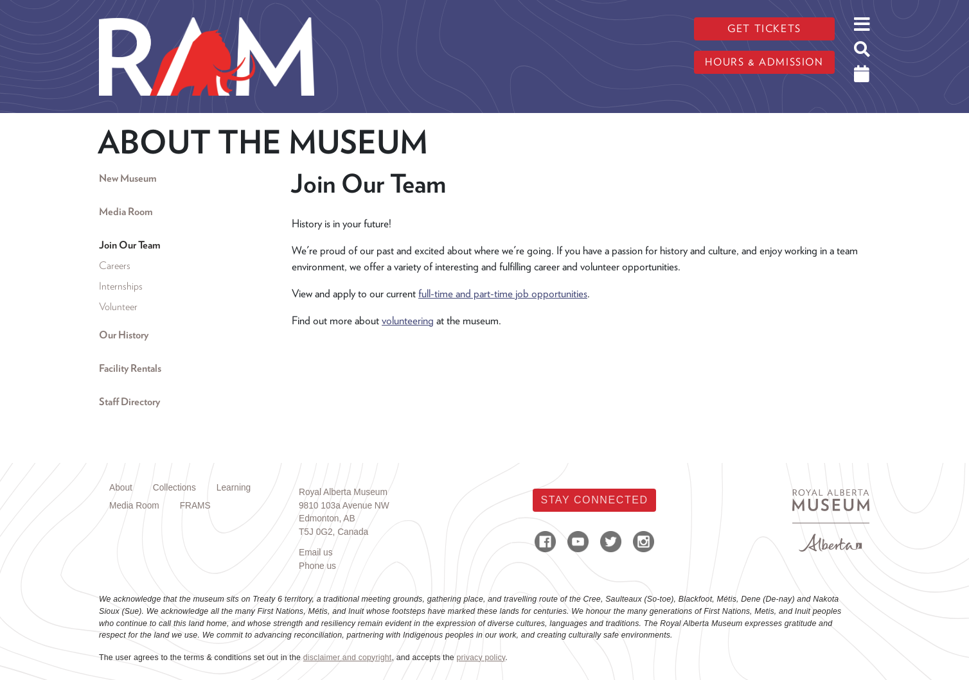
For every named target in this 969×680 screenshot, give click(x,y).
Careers (114, 265)
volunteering (408, 320)
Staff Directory (129, 402)
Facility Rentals (130, 368)
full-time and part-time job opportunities (502, 293)
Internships (121, 286)
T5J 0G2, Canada (333, 532)
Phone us (317, 566)
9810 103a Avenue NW (344, 505)
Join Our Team (129, 245)
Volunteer (118, 307)
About (120, 488)
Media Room (125, 211)
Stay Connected (594, 499)
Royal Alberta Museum (343, 492)
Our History (123, 335)
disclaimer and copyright (347, 657)
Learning (234, 488)
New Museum (127, 178)
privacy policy (480, 657)
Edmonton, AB (327, 518)
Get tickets (764, 28)
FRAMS (195, 505)
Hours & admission (764, 62)
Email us (316, 552)
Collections (174, 488)
